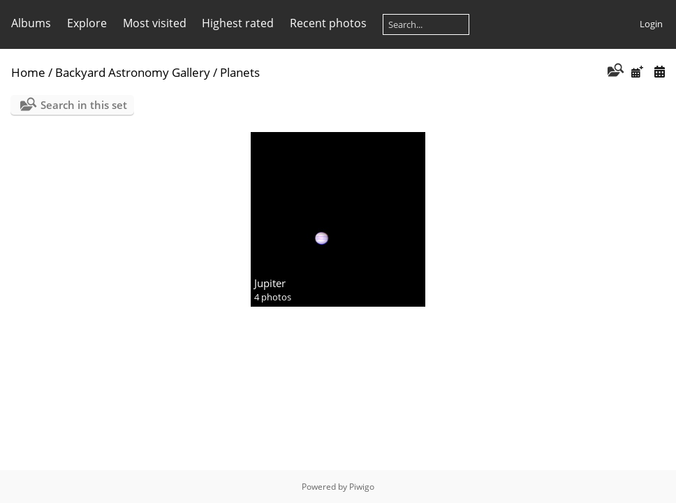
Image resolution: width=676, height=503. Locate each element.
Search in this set (84, 105)
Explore (87, 23)
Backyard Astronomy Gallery (132, 72)
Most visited (154, 23)
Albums (31, 23)
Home (28, 72)
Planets (240, 72)
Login (651, 23)
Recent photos (328, 23)
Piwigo (361, 487)
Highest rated (238, 23)
